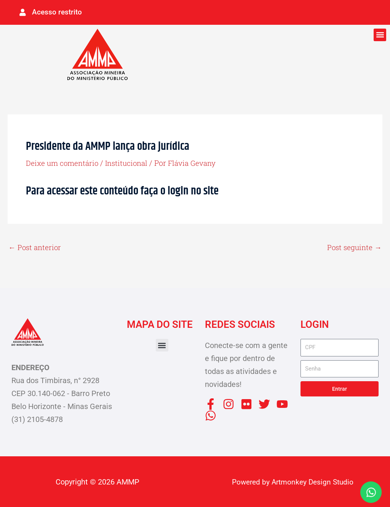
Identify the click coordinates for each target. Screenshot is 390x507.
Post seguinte (353, 247)
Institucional (131, 161)
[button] (380, 33)
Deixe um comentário (64, 161)
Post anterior (35, 247)
